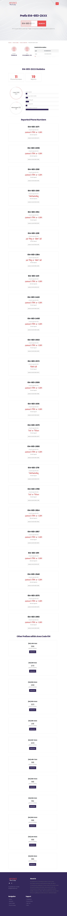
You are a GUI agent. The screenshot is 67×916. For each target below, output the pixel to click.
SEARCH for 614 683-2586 (33, 393)
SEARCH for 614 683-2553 (33, 351)
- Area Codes (11, 903)
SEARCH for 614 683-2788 (33, 500)
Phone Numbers (16, 79)
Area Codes (16, 42)
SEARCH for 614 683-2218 (33, 244)
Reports (33, 79)
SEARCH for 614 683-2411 (33, 287)
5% (16, 109)
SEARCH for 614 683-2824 (33, 521)
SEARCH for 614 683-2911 (33, 564)
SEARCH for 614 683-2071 (33, 138)
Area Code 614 (23, 42)
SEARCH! (42, 23)
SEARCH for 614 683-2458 (33, 329)
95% (16, 94)
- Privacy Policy (29, 901)
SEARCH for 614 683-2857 (33, 542)
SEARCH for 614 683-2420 (33, 308)
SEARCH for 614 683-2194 (33, 223)
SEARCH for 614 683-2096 (33, 159)
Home (9, 42)
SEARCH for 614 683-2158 (33, 180)
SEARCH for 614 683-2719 (33, 479)
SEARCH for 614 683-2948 (33, 585)
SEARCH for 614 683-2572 (33, 372)
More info (32, 651)
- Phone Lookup (12, 905)
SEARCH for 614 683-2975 (33, 606)
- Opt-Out (28, 903)
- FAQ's (27, 905)
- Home (10, 899)
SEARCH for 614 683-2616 (33, 415)
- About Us (10, 901)
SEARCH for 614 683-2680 (33, 457)
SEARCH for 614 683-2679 (33, 436)
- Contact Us (29, 899)
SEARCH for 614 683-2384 (33, 266)
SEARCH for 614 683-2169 (33, 202)
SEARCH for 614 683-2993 (33, 628)
